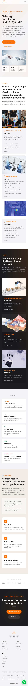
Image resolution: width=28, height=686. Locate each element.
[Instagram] (10, 636)
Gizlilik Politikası (18, 678)
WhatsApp (14, 616)
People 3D (18, 646)
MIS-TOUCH (18, 649)
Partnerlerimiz (5, 658)
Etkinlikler (4, 661)
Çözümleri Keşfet (8, 46)
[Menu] (25, 2)
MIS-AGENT (5, 649)
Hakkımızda (4, 656)
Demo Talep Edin (8, 42)
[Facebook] (17, 636)
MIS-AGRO (4, 643)
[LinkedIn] (14, 636)
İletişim (3, 663)
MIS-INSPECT (19, 643)
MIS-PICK (4, 646)
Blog (3, 666)
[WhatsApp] (24, 682)
